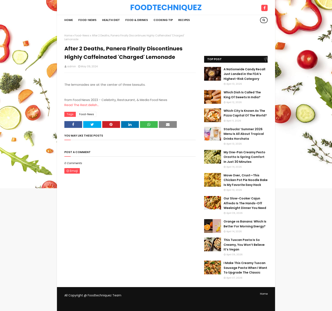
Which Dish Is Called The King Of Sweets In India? (242, 94)
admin (71, 66)
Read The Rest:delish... (81, 105)
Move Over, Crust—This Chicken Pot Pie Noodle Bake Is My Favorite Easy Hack (246, 180)
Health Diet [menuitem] (111, 20)
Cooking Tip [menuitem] (163, 20)
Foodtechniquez (166, 7)
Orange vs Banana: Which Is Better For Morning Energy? (245, 223)
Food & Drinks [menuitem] (136, 20)
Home (68, 35)
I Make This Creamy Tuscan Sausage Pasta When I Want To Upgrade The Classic (245, 268)
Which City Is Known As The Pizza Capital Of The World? (245, 113)
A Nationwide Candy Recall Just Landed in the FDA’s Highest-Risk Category (244, 74)
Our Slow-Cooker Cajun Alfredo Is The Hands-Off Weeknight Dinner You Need (245, 203)
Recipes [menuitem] (184, 20)
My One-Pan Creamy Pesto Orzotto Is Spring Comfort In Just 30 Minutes (244, 157)
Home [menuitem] (68, 20)
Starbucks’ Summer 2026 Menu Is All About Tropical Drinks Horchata (244, 134)
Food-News (82, 35)
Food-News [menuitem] (87, 20)
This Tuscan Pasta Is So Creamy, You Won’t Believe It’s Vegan (244, 245)
